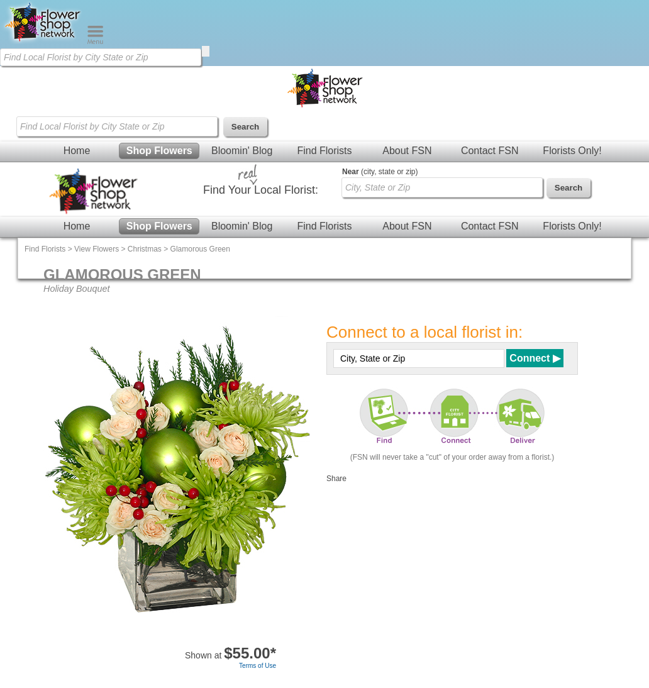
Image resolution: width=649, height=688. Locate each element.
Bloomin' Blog (241, 150)
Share (336, 478)
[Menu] (95, 41)
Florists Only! (572, 150)
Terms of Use (257, 665)
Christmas (145, 249)
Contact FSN (490, 150)
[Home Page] (43, 41)
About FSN (406, 150)
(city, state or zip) (380, 171)
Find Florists (324, 150)
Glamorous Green (200, 249)
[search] (205, 51)
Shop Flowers (159, 150)
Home (77, 150)
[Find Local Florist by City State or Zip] (100, 57)
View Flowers (96, 249)
